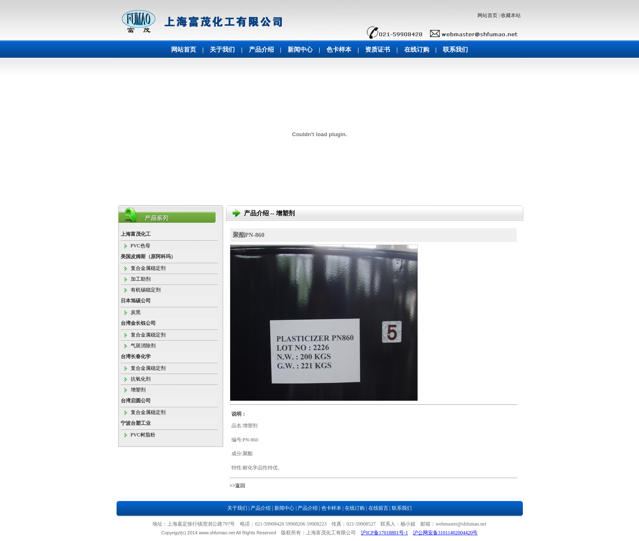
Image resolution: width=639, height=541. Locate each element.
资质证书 (377, 49)
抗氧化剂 (141, 379)
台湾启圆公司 (136, 401)
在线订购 (416, 49)
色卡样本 (338, 49)
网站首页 (487, 15)
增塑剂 (138, 390)
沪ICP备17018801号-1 (384, 533)
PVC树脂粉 (143, 435)
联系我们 (455, 49)
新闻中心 (300, 49)
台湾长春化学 (136, 356)
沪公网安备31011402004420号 (445, 533)
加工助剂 (141, 279)
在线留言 (378, 508)
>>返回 (238, 486)
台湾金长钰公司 (138, 323)
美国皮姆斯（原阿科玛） (148, 256)
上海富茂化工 (136, 234)
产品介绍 (261, 49)
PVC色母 (140, 246)
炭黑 (136, 312)
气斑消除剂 (143, 346)
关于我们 (222, 49)
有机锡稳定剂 (146, 290)
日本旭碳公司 (136, 301)
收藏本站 (511, 15)
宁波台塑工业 (136, 423)
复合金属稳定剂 (148, 268)
